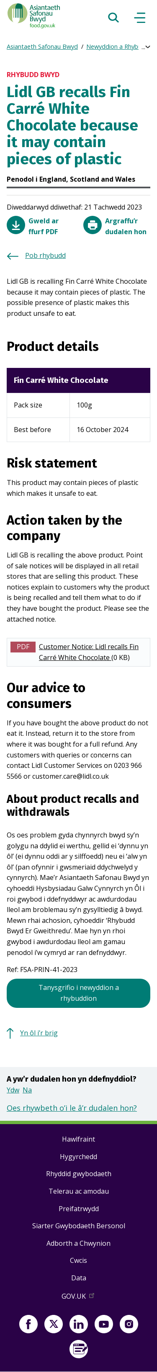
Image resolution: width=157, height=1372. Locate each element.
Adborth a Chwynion (78, 1243)
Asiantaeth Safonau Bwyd (42, 46)
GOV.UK (79, 1297)
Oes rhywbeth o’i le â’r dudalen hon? (72, 1108)
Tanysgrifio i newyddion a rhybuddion (79, 993)
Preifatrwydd (79, 1208)
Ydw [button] (13, 1090)
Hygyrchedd (78, 1156)
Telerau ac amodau (79, 1191)
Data (78, 1277)
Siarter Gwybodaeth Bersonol (78, 1225)
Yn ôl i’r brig (39, 1032)
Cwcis (78, 1260)
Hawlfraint (78, 1139)
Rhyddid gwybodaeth (78, 1173)
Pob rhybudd (45, 255)
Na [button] (27, 1090)
